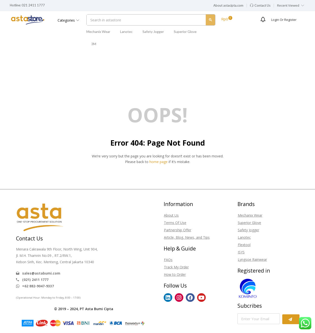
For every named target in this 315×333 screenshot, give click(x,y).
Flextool (244, 244)
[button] (228, 5)
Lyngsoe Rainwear (252, 259)
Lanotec (126, 31)
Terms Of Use (175, 222)
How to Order (175, 274)
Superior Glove (185, 31)
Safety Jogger (153, 31)
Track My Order (176, 267)
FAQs (168, 259)
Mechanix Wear (98, 31)
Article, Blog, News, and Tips (187, 237)
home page (158, 161)
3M (93, 44)
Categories (68, 20)
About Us (171, 215)
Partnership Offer (177, 230)
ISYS (241, 252)
